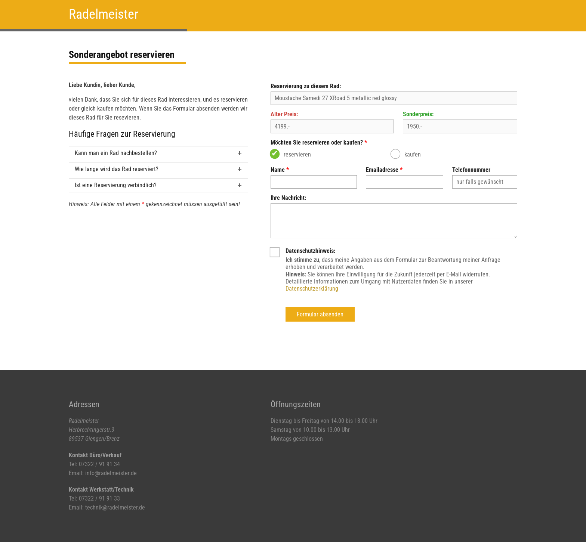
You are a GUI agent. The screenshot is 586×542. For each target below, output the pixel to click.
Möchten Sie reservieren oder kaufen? (317, 142)
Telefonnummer (471, 169)
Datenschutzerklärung (312, 288)
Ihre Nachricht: (288, 197)
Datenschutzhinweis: (310, 250)
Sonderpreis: (418, 114)
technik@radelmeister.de (115, 507)
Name (278, 169)
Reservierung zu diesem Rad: (306, 86)
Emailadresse (382, 169)
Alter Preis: (284, 114)
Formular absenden (320, 314)
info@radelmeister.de (111, 473)
